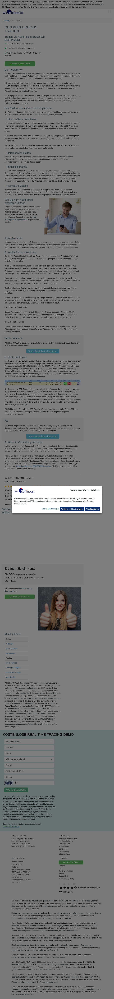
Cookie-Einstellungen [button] (50, 509)
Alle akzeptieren (92, 509)
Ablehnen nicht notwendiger (72, 509)
